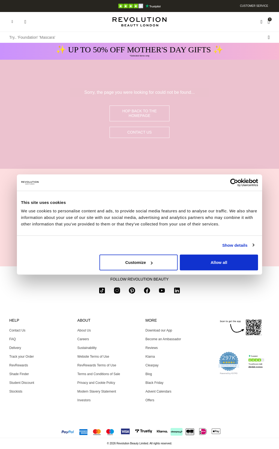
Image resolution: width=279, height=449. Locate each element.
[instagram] (117, 291)
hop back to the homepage (139, 113)
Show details (235, 245)
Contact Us (139, 132)
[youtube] (162, 291)
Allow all (219, 262)
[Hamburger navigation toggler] (12, 22)
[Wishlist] (261, 21)
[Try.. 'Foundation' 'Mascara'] (139, 37)
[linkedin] (177, 291)
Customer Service (254, 5)
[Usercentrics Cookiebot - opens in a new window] (234, 182)
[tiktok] (102, 291)
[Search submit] (269, 37)
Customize (139, 262)
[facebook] (147, 291)
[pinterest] (132, 291)
